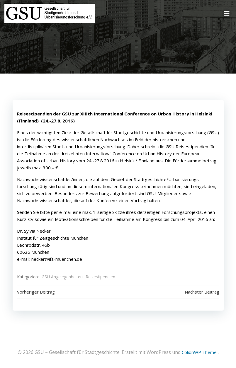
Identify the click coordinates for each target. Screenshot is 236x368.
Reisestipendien (100, 277)
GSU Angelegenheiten (62, 277)
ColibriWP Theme (199, 352)
